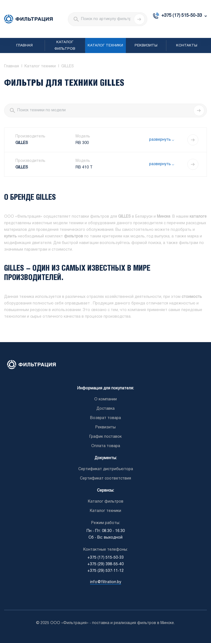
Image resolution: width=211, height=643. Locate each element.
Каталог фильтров (64, 46)
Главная (24, 45)
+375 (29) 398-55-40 (105, 564)
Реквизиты (146, 45)
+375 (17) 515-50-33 (181, 15)
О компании (105, 399)
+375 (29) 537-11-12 (105, 571)
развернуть (160, 140)
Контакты (186, 45)
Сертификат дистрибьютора (105, 469)
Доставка (105, 409)
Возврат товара (105, 418)
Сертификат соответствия (105, 478)
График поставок (105, 437)
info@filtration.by (105, 582)
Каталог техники (105, 45)
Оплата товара (105, 446)
